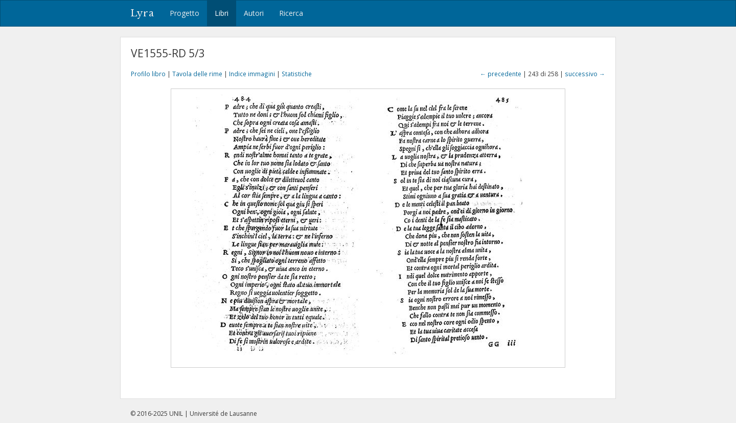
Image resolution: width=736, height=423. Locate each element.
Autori (254, 13)
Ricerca (291, 13)
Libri (221, 13)
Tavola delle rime (197, 74)
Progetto (184, 13)
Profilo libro (148, 74)
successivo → (585, 74)
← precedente (500, 74)
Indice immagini (252, 74)
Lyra (142, 13)
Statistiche (297, 74)
